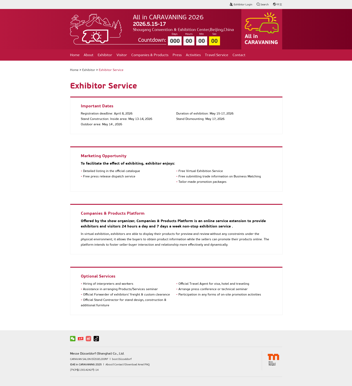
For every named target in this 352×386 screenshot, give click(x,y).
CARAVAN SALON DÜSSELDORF (89, 359)
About (88, 55)
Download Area (134, 364)
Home (75, 55)
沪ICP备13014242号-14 (84, 369)
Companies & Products (149, 55)
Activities (193, 55)
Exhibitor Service (111, 70)
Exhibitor (105, 55)
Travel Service (216, 55)
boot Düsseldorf (122, 359)
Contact (239, 55)
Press (177, 55)
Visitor (122, 55)
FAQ (147, 364)
